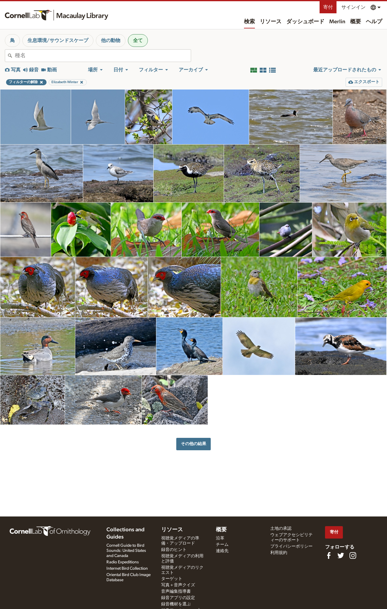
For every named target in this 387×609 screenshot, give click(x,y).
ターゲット (171, 579)
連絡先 (222, 551)
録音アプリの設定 (178, 598)
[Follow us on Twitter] (340, 555)
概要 (355, 21)
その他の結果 (193, 443)
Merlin (337, 21)
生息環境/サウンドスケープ (58, 40)
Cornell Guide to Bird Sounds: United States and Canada (126, 550)
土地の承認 (280, 528)
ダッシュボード (305, 21)
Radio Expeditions (122, 562)
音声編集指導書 (176, 591)
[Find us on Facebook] (328, 555)
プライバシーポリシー (291, 546)
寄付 (328, 7)
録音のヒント (174, 550)
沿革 (220, 538)
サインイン (353, 7)
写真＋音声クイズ (178, 585)
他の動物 (110, 40)
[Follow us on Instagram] (352, 555)
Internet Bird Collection (127, 568)
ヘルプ (374, 21)
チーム (222, 544)
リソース (270, 21)
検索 (249, 21)
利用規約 (278, 553)
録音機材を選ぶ (176, 604)
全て (138, 40)
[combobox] (103, 56)
